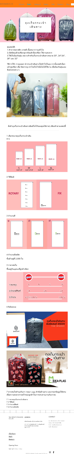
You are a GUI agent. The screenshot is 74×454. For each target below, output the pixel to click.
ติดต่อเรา (12, 439)
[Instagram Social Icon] (50, 452)
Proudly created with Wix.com (41, 453)
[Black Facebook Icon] (53, 452)
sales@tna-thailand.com (57, 425)
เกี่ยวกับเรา (12, 434)
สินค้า (10, 436)
